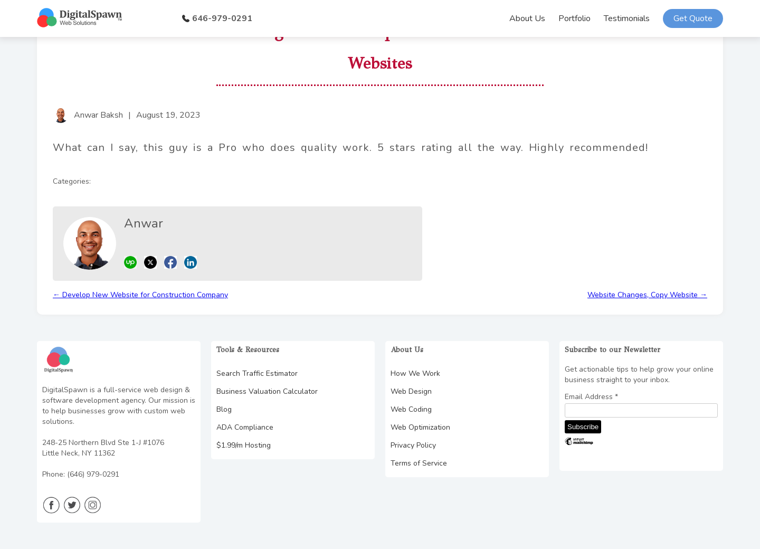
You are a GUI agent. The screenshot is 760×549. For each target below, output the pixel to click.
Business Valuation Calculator (267, 391)
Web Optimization (420, 427)
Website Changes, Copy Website (647, 295)
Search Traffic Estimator (257, 373)
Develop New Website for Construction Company (140, 295)
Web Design (411, 391)
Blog (224, 409)
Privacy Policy (413, 445)
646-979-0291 (217, 18)
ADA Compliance (244, 427)
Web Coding (411, 409)
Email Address (591, 397)
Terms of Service (419, 463)
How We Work (415, 373)
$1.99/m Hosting (243, 445)
